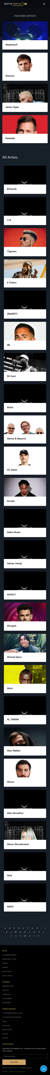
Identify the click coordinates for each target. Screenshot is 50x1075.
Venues (5, 963)
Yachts (5, 1034)
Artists (5, 967)
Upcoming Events (9, 955)
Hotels (5, 1038)
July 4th (5, 990)
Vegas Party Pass (9, 959)
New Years (6, 1003)
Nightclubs (7, 1030)
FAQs (4, 1021)
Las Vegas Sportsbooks (11, 1017)
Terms (11, 1071)
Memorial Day (8, 986)
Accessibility (20, 1071)
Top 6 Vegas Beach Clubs (12, 1013)
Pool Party (7, 971)
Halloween (7, 998)
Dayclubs (6, 1025)
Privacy (5, 1071)
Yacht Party (7, 976)
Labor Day (6, 994)
